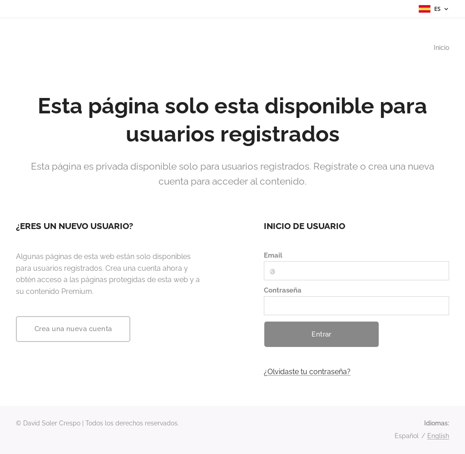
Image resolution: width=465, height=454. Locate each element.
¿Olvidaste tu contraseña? (307, 371)
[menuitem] (439, 47)
